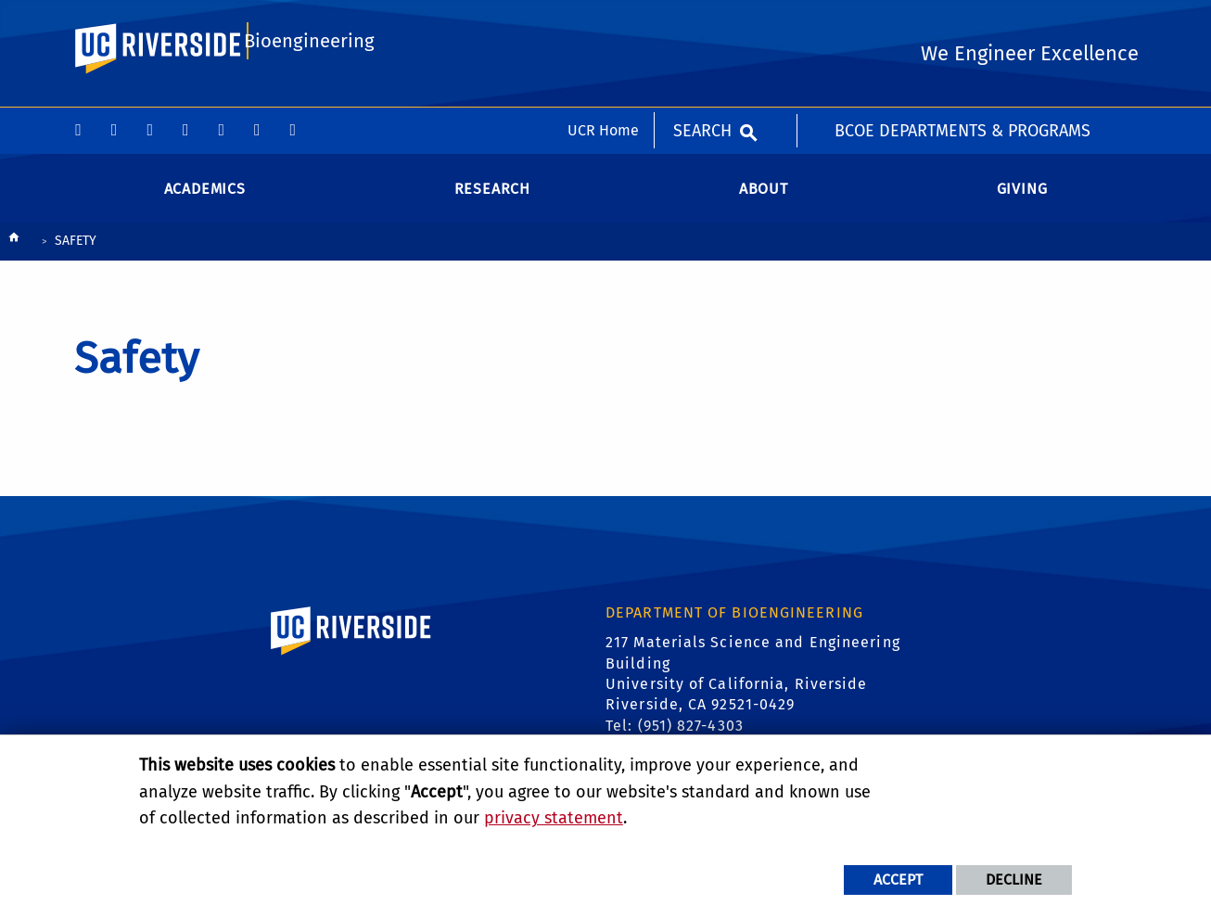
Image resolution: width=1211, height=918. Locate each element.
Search (702, 23)
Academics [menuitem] (205, 203)
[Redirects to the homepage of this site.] (14, 257)
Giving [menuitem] (1022, 203)
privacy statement (553, 818)
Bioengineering (308, 98)
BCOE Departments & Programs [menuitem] (962, 23)
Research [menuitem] (492, 203)
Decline (1014, 879)
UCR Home (603, 23)
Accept (898, 879)
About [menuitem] (763, 203)
